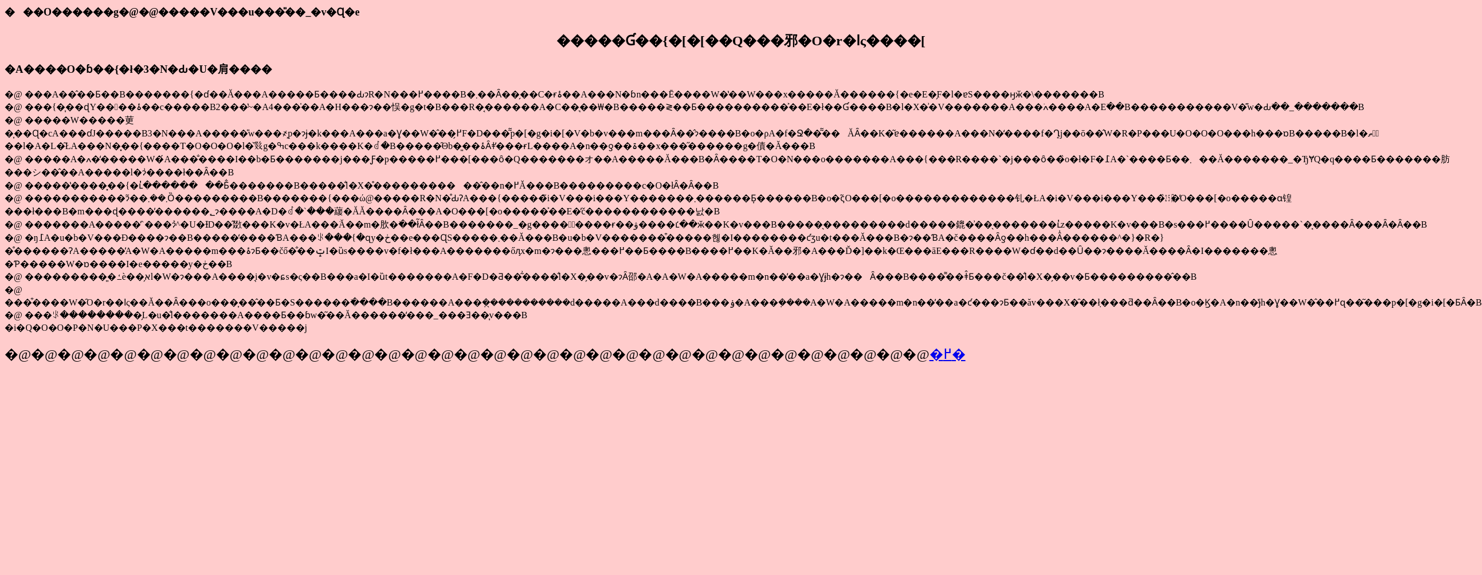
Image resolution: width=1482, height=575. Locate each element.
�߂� (948, 354)
